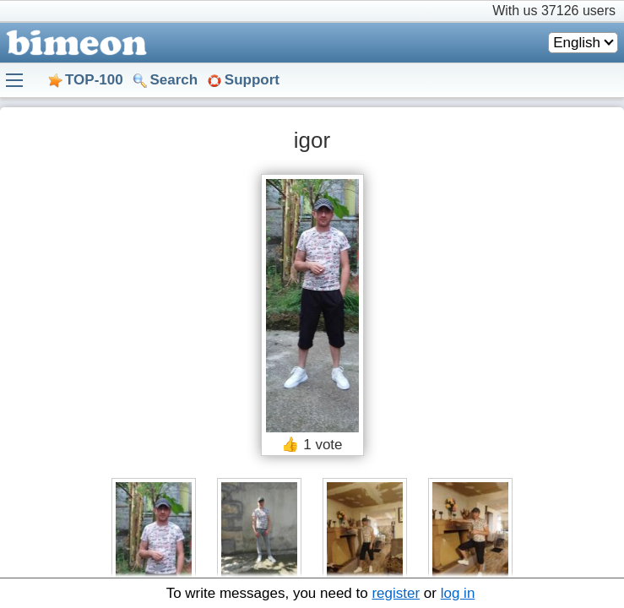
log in (458, 593)
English (576, 43)
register (396, 593)
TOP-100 (94, 80)
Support (252, 80)
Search (173, 80)
